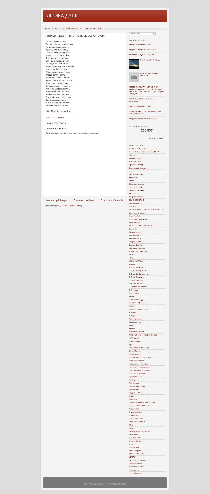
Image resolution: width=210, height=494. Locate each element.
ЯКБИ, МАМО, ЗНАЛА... (150, 60)
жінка (131, 258)
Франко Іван (134, 447)
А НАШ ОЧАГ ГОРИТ (138, 149)
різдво (131, 396)
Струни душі (134, 415)
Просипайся (134, 390)
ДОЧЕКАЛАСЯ (135, 239)
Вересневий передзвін (138, 168)
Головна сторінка (84, 200)
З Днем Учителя (135, 280)
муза (131, 345)
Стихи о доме (134, 409)
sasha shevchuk (135, 473)
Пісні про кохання (136, 361)
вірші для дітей (135, 187)
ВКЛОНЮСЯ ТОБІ (136, 200)
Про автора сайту (93, 28)
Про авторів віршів (137, 386)
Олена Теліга (134, 351)
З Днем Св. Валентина (138, 274)
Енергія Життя (135, 242)
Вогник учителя (135, 203)
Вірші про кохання (136, 190)
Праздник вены (135, 377)
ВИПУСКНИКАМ (136, 174)
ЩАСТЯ (132, 457)
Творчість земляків (137, 422)
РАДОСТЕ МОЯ (135, 393)
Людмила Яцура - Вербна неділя (143, 50)
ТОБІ (131, 425)
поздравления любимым (139, 370)
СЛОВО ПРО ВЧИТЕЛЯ (139, 406)
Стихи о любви (135, 412)
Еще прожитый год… (138, 248)
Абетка (132, 155)
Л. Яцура (132, 316)
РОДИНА (133, 399)
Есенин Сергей (135, 245)
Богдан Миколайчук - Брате (140, 106)
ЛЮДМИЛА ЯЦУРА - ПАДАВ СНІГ (143, 55)
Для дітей (133, 229)
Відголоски (133, 177)
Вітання (132, 194)
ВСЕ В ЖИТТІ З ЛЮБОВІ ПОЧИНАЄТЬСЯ (146, 210)
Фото (57, 28)
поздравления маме (137, 374)
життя (131, 255)
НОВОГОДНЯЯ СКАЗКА (139, 348)
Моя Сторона (58, 118)
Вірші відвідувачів (136, 184)
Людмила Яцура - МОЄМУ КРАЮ (143, 119)
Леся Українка (135, 319)
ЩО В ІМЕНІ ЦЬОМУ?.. (139, 460)
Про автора (134, 383)
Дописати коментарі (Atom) (70, 206)
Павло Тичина (135, 354)
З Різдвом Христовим (138, 287)
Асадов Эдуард (135, 158)
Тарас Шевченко (136, 419)
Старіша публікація (112, 200)
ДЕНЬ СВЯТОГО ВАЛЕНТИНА (142, 226)
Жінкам (132, 264)
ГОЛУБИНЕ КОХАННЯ (138, 219)
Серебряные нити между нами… (143, 402)
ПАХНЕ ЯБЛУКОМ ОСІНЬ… (141, 357)
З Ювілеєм (133, 290)
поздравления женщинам (139, 367)
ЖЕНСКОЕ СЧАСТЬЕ (138, 251)
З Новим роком (135, 283)
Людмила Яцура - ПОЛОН (140, 44)
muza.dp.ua (134, 470)
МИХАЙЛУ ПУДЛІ (136, 332)
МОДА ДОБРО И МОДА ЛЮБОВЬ (143, 335)
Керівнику (133, 306)
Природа (132, 380)
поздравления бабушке (139, 364)
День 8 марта (134, 223)
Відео (131, 181)
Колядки (132, 312)
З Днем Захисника (136, 268)
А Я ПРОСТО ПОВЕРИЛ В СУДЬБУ (144, 152)
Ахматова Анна (135, 162)
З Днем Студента (136, 277)
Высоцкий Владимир (138, 213)
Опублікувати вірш (72, 28)
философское (135, 441)
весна (131, 171)
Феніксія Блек (134, 438)
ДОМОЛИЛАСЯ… (136, 235)
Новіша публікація (56, 200)
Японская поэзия (136, 467)
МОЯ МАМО (134, 338)
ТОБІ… (132, 428)
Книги (47, 28)
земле (131, 296)
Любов (132, 328)
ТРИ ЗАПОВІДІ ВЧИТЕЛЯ (140, 431)
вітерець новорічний (137, 197)
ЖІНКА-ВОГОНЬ (136, 261)
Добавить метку (135, 232)
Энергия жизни (135, 463)
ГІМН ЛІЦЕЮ (134, 216)
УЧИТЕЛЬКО (134, 434)
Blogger (122, 484)
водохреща (133, 206)
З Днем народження (137, 271)
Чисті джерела (135, 451)
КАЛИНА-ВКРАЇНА (137, 303)
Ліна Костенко (135, 322)
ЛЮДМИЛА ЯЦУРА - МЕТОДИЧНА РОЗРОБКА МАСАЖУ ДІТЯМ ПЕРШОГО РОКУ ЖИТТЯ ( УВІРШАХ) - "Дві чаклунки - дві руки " (146, 90)
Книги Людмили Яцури (138, 309)
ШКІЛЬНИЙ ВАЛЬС (137, 454)
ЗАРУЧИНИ (134, 293)
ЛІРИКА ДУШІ (62, 16)
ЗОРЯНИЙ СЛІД (136, 300)
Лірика (132, 325)
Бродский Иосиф (136, 165)
